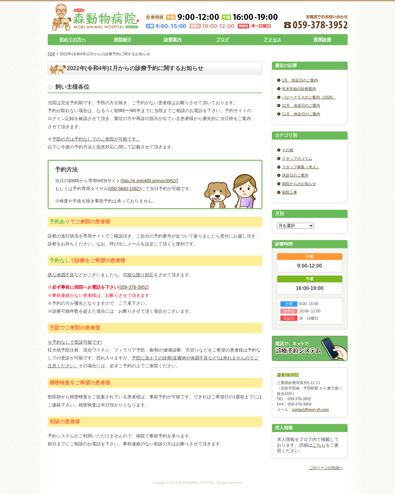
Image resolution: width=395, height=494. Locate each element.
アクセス (272, 39)
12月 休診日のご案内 (301, 105)
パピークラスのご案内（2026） (309, 97)
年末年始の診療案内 (299, 89)
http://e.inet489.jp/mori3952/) (150, 180)
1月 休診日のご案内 (300, 80)
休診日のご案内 (295, 175)
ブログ (222, 39)
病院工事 (289, 192)
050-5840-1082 (124, 188)
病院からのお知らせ (299, 184)
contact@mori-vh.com (310, 409)
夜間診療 (322, 39)
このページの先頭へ (326, 468)
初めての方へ (72, 39)
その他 (287, 150)
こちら (319, 445)
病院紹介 (123, 39)
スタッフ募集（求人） (301, 167)
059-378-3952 (133, 287)
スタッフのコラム (297, 158)
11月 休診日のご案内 (301, 114)
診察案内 (173, 39)
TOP (51, 54)
